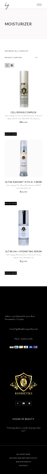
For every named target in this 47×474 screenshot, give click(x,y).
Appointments (23, 462)
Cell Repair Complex (23, 112)
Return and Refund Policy (23, 458)
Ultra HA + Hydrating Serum (23, 251)
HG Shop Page (23, 454)
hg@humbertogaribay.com (26, 329)
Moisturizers (29, 115)
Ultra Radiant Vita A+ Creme (23, 182)
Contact (23, 465)
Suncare (36, 118)
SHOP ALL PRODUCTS (22, 118)
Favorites (19, 115)
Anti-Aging (9, 115)
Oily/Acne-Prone (34, 254)
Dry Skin (20, 185)
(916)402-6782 (27, 338)
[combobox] (20, 57)
